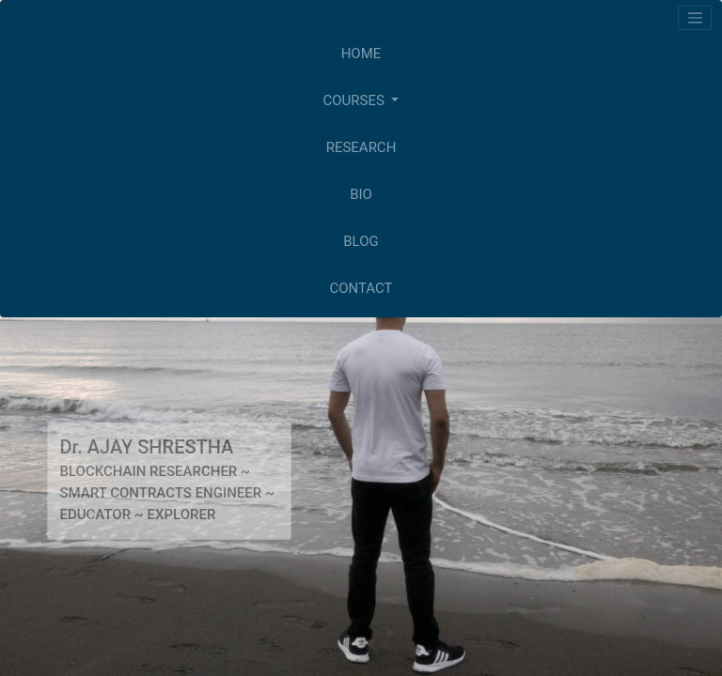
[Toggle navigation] (695, 18)
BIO (361, 194)
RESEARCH (361, 147)
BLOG (361, 241)
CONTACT (360, 288)
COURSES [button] (355, 100)
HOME (361, 53)
